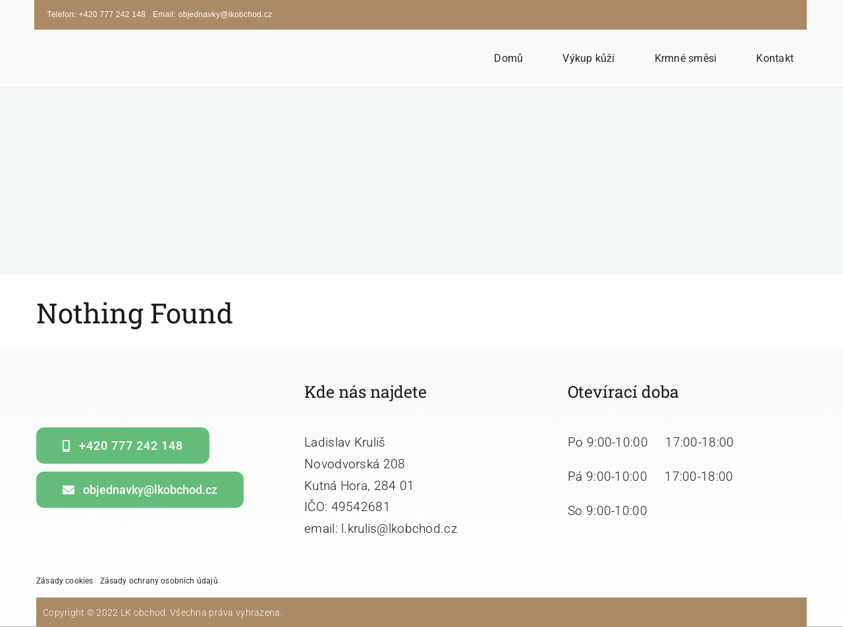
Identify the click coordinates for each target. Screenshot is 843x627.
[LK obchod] (114, 45)
